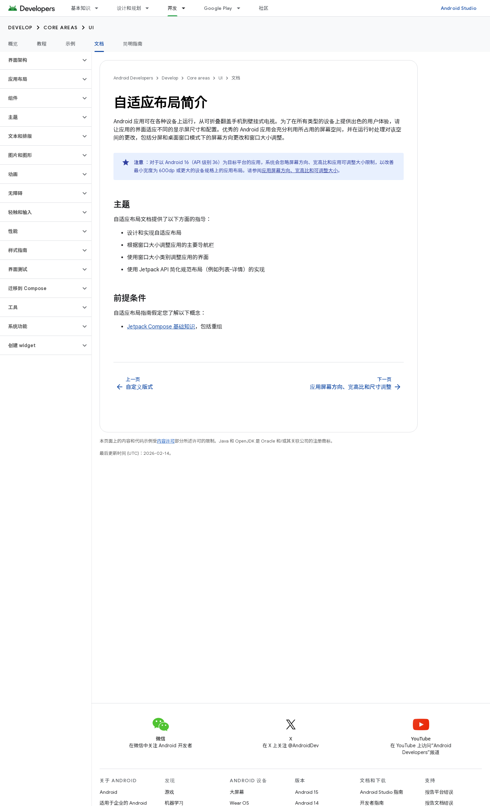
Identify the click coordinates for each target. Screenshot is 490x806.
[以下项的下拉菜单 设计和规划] (150, 8)
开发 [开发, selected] (172, 8)
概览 (13, 44)
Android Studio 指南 (381, 792)
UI (91, 27)
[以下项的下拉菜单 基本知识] (99, 8)
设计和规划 (129, 8)
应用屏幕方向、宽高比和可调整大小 (300, 170)
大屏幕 (237, 792)
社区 (264, 8)
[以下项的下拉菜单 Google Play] (241, 8)
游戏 (169, 792)
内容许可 (166, 441)
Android (108, 792)
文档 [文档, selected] (99, 44)
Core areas (60, 27)
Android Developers (133, 78)
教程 (42, 44)
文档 (235, 78)
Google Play (218, 8)
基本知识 (80, 8)
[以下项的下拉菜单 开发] (186, 8)
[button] (40, 60)
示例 (70, 44)
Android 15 (306, 792)
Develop (20, 27)
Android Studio (459, 8)
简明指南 (132, 44)
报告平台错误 (439, 792)
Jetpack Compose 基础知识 (161, 326)
